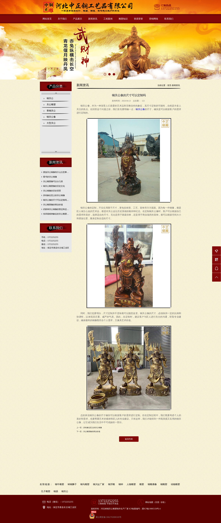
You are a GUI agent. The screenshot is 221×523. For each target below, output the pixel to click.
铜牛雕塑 (59, 484)
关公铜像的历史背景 (52, 191)
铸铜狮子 (72, 484)
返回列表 (129, 439)
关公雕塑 (51, 104)
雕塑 (141, 484)
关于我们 (62, 19)
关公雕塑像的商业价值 (53, 205)
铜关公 (50, 98)
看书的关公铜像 (50, 177)
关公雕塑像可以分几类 (53, 181)
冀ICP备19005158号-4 (151, 509)
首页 (169, 85)
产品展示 (77, 19)
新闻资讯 (92, 19)
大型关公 (51, 123)
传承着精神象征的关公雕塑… (56, 214)
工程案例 (107, 19)
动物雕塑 (175, 484)
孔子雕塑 (45, 491)
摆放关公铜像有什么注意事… (56, 172)
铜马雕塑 (84, 484)
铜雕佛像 (152, 484)
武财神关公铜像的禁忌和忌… (56, 209)
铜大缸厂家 (98, 484)
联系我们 (168, 19)
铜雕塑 (163, 484)
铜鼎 (56, 491)
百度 (157, 502)
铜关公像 (51, 117)
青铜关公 (51, 110)
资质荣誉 (138, 19)
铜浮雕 (111, 484)
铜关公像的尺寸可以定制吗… (56, 200)
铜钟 (121, 484)
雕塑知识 (123, 19)
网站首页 (47, 19)
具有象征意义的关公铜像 (54, 195)
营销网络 (153, 19)
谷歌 (163, 502)
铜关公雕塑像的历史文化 (54, 186)
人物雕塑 (131, 484)
